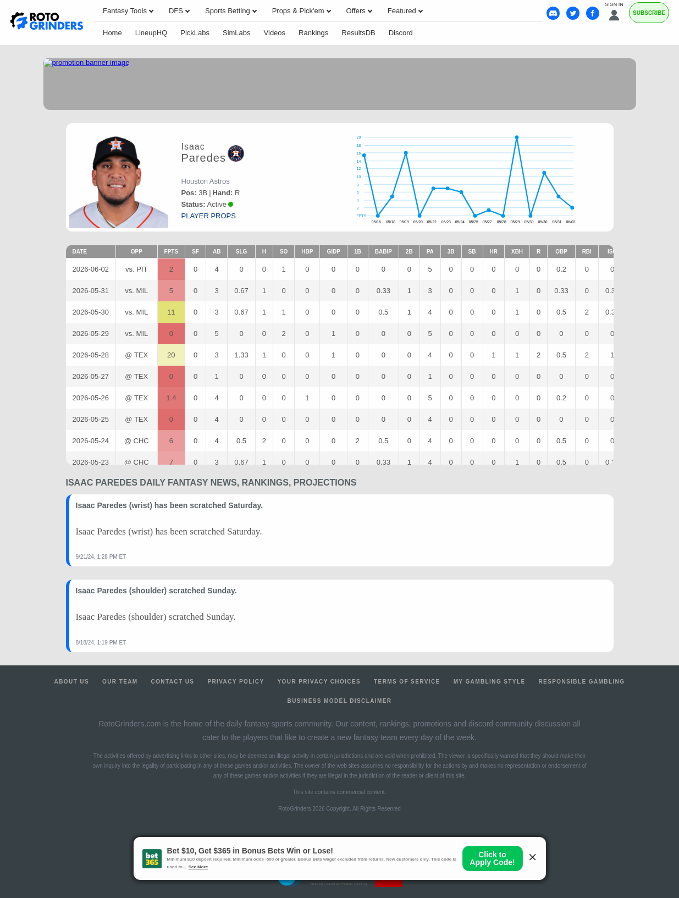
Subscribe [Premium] (649, 13)
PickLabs (194, 33)
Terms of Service (407, 682)
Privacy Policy (235, 682)
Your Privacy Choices (319, 682)
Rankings (313, 33)
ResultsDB (358, 33)
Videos (275, 33)
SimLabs (237, 33)
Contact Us (173, 682)
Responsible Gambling (581, 682)
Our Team (120, 682)
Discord (401, 33)
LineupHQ (151, 33)
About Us (71, 682)
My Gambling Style (490, 682)
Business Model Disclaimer (340, 701)
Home (112, 33)
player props (208, 216)
